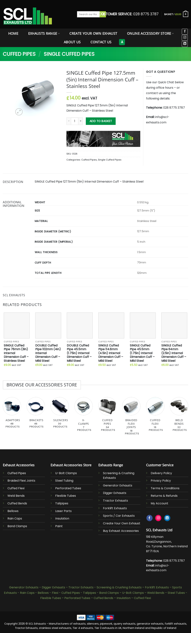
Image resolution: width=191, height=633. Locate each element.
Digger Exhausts (114, 493)
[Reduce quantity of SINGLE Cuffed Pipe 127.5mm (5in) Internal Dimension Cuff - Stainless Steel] (68, 121)
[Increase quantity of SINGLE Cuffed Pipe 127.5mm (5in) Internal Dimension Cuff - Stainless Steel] (80, 121)
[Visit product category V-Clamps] (83, 416)
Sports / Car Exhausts (119, 516)
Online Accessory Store (150, 33)
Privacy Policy (161, 480)
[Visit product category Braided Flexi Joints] (131, 418)
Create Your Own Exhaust (93, 33)
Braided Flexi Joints (21, 480)
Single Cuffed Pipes (69, 54)
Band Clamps (17, 526)
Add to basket (101, 121)
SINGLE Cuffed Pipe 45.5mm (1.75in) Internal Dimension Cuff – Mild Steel (142, 353)
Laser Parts (63, 511)
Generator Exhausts (117, 485)
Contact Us (101, 42)
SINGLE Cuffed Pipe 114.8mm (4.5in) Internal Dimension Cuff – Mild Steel (110, 353)
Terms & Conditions (165, 488)
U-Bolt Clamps (66, 473)
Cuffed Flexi (15, 488)
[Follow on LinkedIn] (185, 44)
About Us (72, 42)
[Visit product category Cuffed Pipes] (107, 416)
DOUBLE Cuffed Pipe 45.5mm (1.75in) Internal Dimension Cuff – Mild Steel (79, 353)
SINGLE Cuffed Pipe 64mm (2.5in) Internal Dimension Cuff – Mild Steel (173, 353)
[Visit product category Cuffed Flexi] (155, 416)
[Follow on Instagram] (185, 38)
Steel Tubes (176, 593)
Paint (59, 526)
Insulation (62, 518)
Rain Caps (14, 518)
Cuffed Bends (17, 503)
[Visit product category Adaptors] (12, 414)
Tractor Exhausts (115, 500)
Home (13, 33)
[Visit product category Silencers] (60, 414)
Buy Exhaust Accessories (121, 531)
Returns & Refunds (164, 496)
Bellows (12, 511)
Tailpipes (61, 503)
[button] (176, 14)
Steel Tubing (64, 480)
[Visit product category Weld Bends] (179, 416)
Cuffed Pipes (19, 54)
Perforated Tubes (68, 488)
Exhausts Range (44, 33)
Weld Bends (16, 496)
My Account (159, 503)
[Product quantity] (74, 121)
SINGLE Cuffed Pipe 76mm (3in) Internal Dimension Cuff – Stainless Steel (16, 353)
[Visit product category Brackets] (36, 414)
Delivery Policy (161, 473)
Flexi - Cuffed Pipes (66, 593)
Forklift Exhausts (115, 508)
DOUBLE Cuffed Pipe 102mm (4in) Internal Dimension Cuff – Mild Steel (48, 353)
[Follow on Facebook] (185, 32)
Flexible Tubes (65, 496)
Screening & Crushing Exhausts (119, 587)
